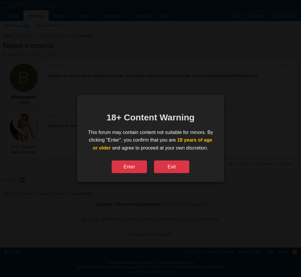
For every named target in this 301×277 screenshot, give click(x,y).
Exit (172, 166)
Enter (129, 166)
